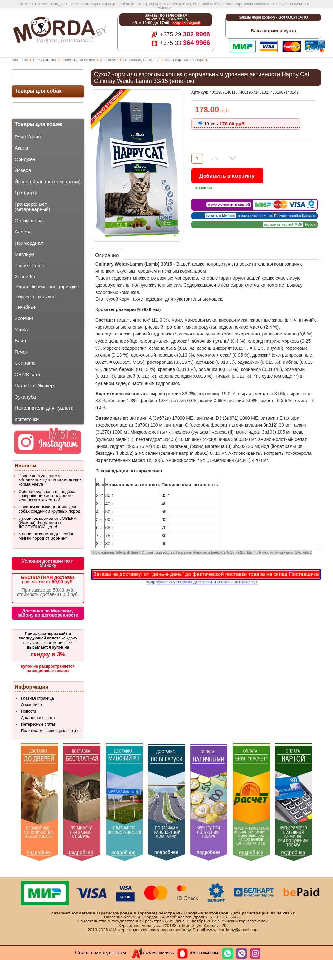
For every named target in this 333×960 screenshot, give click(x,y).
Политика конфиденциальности (50, 731)
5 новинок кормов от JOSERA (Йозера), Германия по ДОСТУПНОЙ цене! (47, 522)
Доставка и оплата (38, 718)
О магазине (31, 705)
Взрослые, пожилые (141, 60)
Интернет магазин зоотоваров (142, 929)
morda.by (20, 60)
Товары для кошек (78, 60)
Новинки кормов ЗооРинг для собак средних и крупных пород (49, 509)
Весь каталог (45, 60)
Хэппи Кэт (109, 60)
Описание (107, 255)
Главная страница (37, 698)
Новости (28, 711)
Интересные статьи (38, 724)
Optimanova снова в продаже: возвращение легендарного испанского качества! (47, 495)
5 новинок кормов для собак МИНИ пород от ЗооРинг (46, 536)
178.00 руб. (225, 123)
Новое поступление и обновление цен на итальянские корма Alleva (50, 480)
